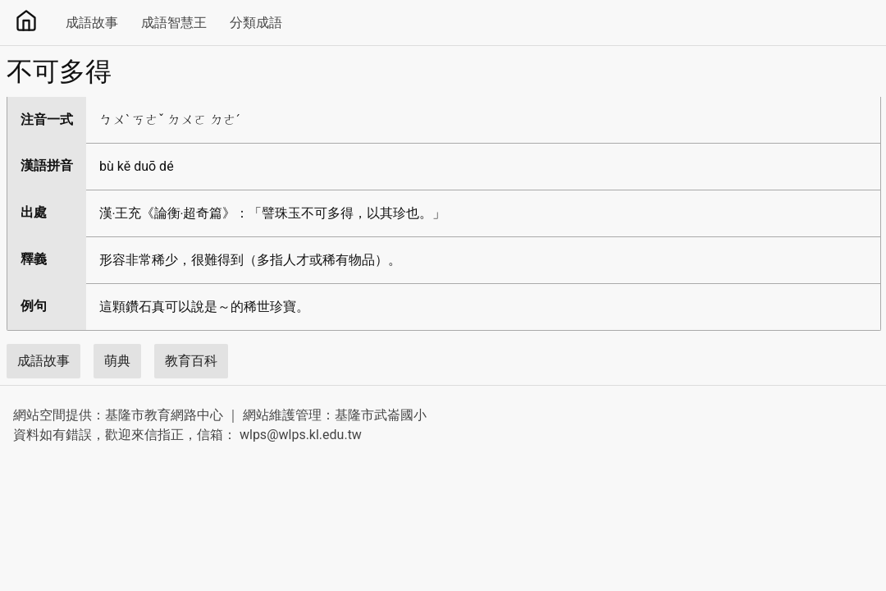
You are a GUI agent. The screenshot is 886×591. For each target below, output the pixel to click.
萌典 (117, 361)
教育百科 (191, 361)
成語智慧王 (174, 22)
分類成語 (256, 22)
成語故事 (92, 22)
